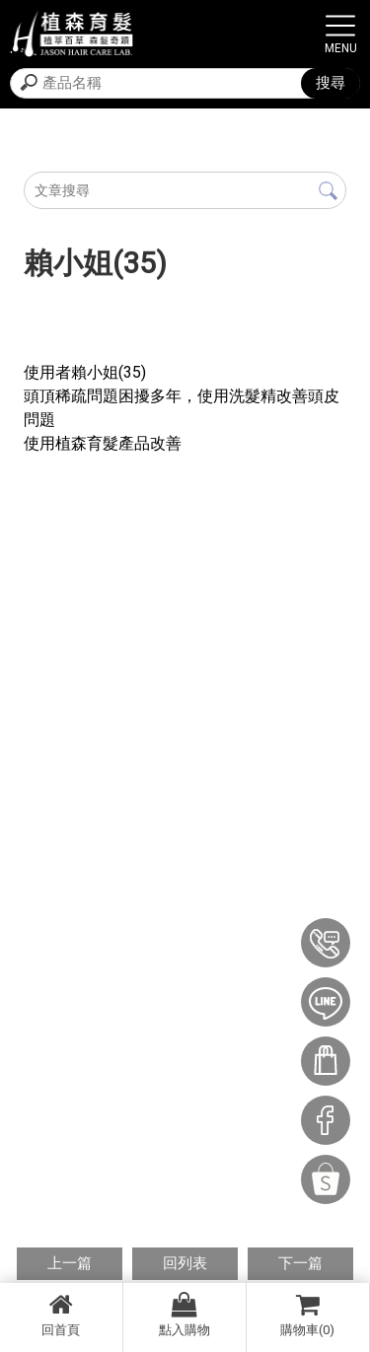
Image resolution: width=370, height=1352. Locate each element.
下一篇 (300, 1263)
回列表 (185, 1263)
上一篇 (69, 1263)
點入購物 (184, 1314)
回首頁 (61, 1314)
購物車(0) (308, 1314)
